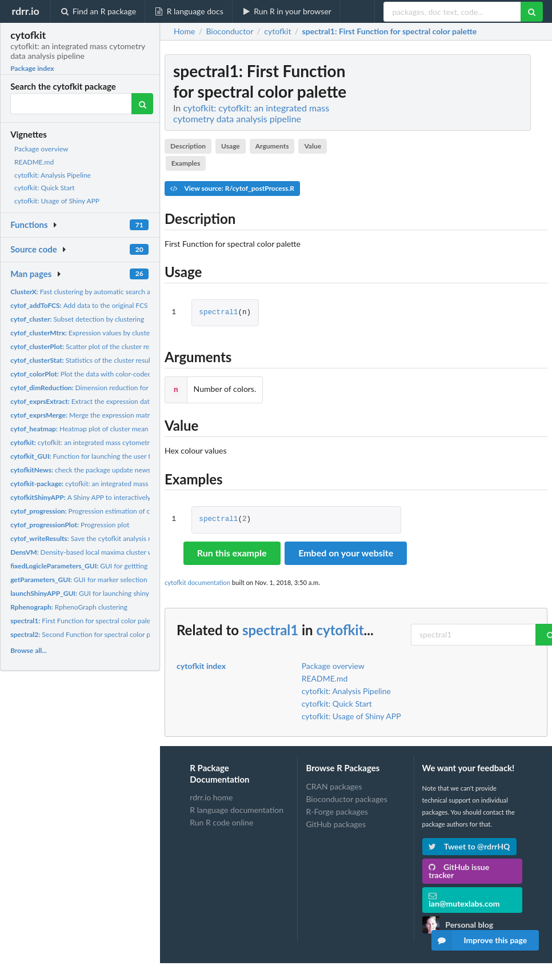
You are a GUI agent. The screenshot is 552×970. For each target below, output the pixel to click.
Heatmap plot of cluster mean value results (98, 428)
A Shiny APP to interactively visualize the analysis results (122, 497)
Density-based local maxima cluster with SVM (93, 552)
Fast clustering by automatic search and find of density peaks (116, 291)
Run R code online (221, 821)
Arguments (272, 146)
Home (184, 31)
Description (188, 146)
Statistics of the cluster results (82, 360)
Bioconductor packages (346, 798)
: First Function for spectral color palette (389, 31)
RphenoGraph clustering (68, 607)
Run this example (232, 551)
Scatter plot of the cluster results (86, 346)
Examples (186, 163)
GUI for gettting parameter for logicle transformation (134, 566)
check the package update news (80, 470)
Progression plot (69, 524)
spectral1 (218, 313)
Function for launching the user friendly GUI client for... (114, 456)
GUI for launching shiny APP (86, 593)
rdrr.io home (211, 796)
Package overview (41, 149)
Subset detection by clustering (77, 319)
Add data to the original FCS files (86, 305)
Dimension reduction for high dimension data (110, 387)
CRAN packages (334, 785)
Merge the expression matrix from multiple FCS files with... (127, 415)
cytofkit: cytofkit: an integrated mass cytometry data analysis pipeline (251, 113)
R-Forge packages (336, 810)
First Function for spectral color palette (84, 620)
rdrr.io (25, 11)
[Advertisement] (461, 225)
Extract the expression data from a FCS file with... (114, 401)
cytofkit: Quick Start (44, 187)
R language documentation (236, 808)
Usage (230, 146)
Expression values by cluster (81, 332)
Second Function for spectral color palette (88, 634)
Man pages (30, 273)
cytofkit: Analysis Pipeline (52, 175)
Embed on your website (345, 551)
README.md (34, 162)
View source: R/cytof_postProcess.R (232, 188)
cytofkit (339, 628)
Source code (33, 249)
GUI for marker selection (78, 579)
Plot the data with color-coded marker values (102, 374)
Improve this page (479, 940)
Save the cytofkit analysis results (89, 538)
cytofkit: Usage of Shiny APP (56, 201)
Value (312, 146)
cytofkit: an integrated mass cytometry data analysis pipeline (114, 442)
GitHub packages (336, 823)
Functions (28, 224)
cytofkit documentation (197, 581)
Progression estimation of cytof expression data (110, 511)
